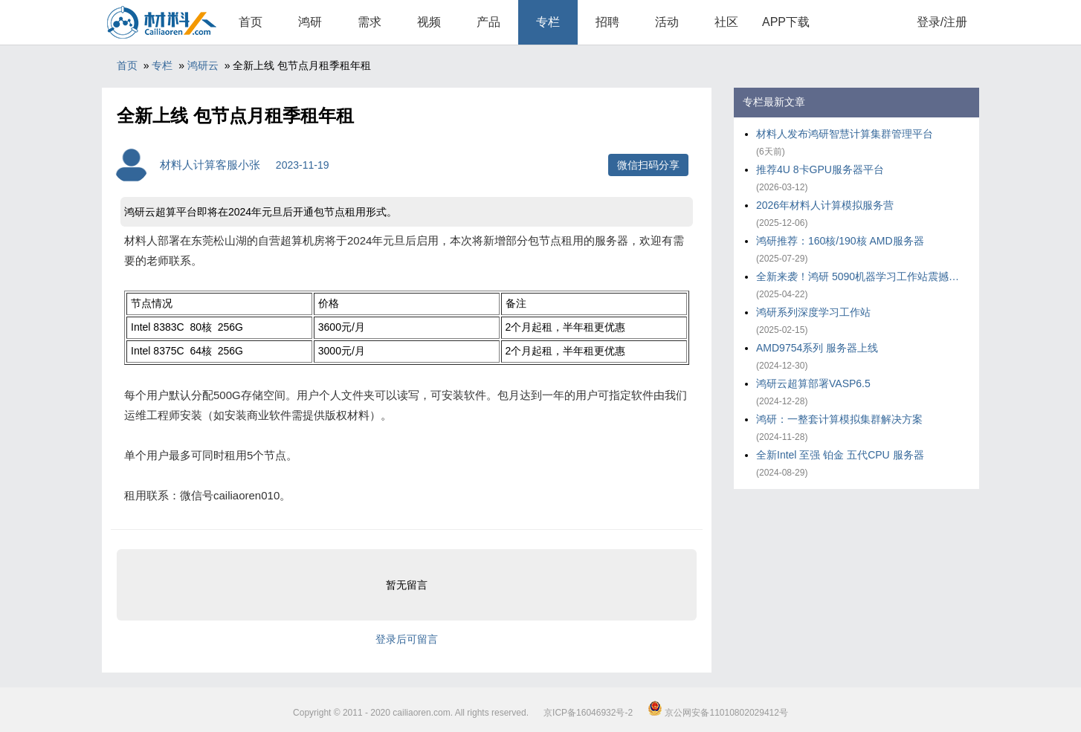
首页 (250, 22)
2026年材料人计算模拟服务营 (825, 205)
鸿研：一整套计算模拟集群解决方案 (839, 419)
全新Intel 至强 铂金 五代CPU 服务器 (840, 455)
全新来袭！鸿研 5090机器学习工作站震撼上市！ (860, 276)
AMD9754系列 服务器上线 (817, 348)
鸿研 (310, 22)
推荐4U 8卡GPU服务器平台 (820, 169)
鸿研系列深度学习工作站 (813, 312)
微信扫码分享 (648, 165)
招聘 (607, 22)
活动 (667, 22)
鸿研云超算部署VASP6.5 (813, 383)
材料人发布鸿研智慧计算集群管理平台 (844, 134)
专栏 (548, 22)
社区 (726, 22)
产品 (488, 22)
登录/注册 (942, 22)
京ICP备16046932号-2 (588, 712)
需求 (369, 22)
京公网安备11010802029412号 (718, 712)
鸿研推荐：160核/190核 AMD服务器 (840, 241)
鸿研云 (203, 65)
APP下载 (786, 22)
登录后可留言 (406, 639)
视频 (429, 22)
